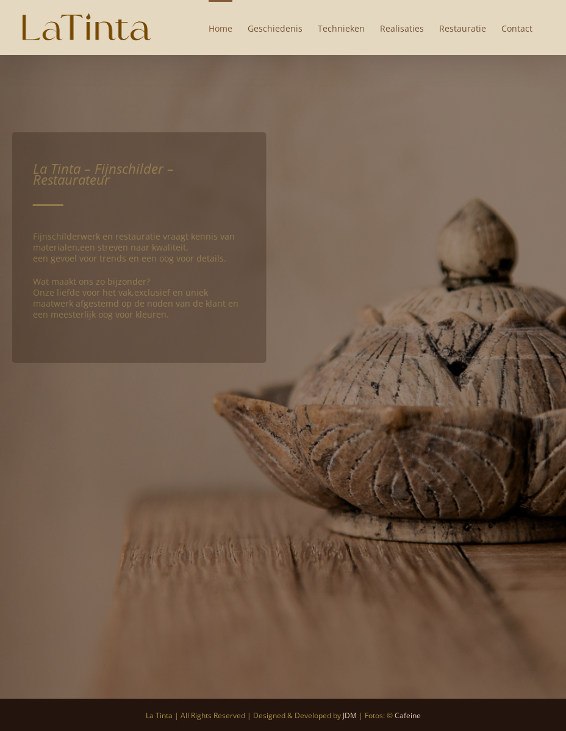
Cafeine (408, 715)
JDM (350, 715)
